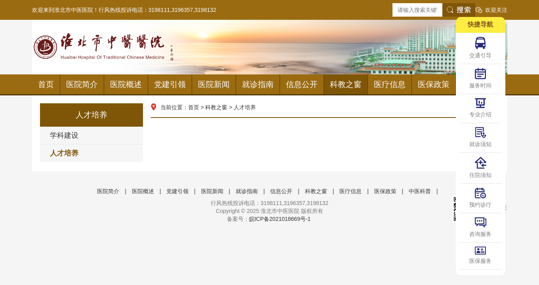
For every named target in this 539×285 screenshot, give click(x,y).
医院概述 (126, 84)
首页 (46, 84)
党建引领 (170, 84)
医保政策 (433, 84)
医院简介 (82, 84)
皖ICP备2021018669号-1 (280, 219)
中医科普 (420, 191)
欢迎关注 (496, 10)
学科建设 (64, 135)
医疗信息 (390, 84)
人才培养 (64, 153)
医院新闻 (214, 84)
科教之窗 (346, 84)
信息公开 (302, 84)
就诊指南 (258, 84)
